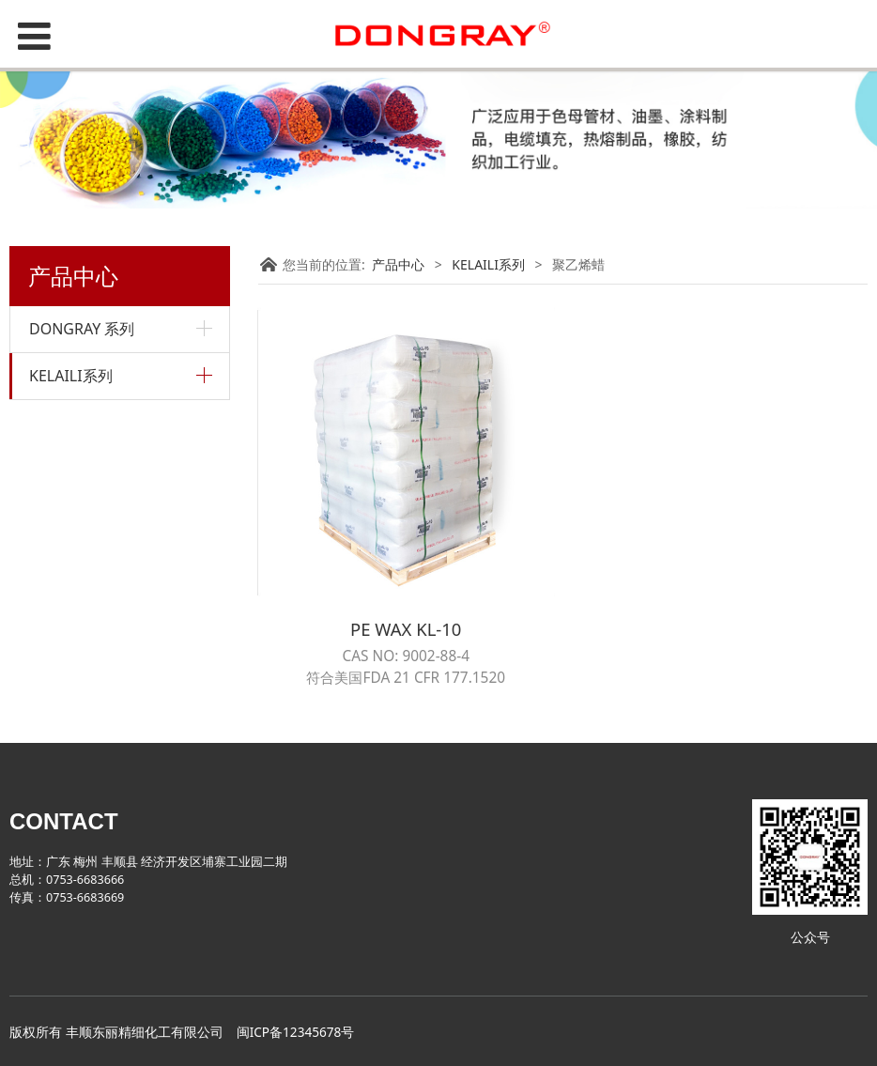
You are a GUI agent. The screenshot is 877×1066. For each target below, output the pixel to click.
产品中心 (398, 264)
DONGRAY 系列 (81, 328)
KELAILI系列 (71, 375)
